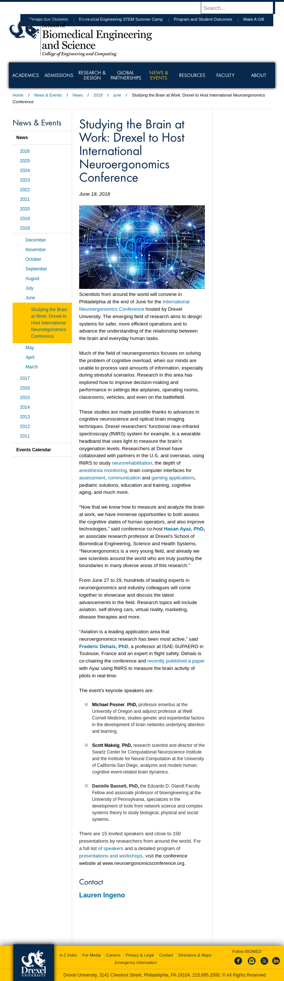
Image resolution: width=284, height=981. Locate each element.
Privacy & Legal (140, 955)
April (30, 357)
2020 (25, 209)
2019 (25, 218)
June (30, 297)
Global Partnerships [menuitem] (126, 75)
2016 (25, 388)
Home (18, 95)
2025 (25, 161)
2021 (25, 199)
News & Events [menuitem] (158, 75)
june (117, 95)
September (36, 269)
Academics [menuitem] (25, 75)
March (32, 367)
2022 (25, 189)
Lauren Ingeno (102, 895)
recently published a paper (176, 661)
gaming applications (173, 478)
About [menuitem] (258, 75)
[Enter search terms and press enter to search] (241, 8)
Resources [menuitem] (192, 75)
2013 (25, 416)
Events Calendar (33, 449)
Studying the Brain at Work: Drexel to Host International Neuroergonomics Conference (49, 323)
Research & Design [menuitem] (92, 75)
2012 (25, 426)
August (32, 278)
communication (124, 478)
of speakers (110, 848)
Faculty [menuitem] (225, 75)
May (30, 347)
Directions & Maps (194, 955)
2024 (25, 170)
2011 (25, 436)
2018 (98, 95)
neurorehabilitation (132, 463)
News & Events (48, 95)
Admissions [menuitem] (58, 75)
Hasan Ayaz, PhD (183, 529)
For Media (91, 955)
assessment (92, 478)
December (36, 240)
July (29, 288)
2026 (25, 151)
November (36, 249)
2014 (25, 407)
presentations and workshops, (111, 856)
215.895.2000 (206, 975)
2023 (25, 180)
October (33, 259)
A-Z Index (68, 955)
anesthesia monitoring (103, 470)
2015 (25, 397)
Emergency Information (136, 962)
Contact (166, 955)
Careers (113, 955)
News (77, 95)
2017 (25, 378)
